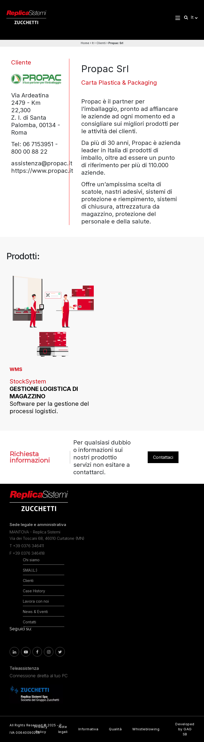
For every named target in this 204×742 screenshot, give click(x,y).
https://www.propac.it (42, 170)
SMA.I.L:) (30, 570)
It (93, 43)
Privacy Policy (41, 729)
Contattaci (163, 457)
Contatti (29, 622)
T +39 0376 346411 (27, 545)
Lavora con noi (36, 601)
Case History (34, 591)
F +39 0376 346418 (27, 553)
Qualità (115, 729)
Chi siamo (31, 560)
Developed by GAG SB (184, 729)
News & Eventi (35, 611)
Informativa (88, 729)
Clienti (101, 43)
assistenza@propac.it (41, 163)
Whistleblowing (145, 729)
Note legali (63, 729)
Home (85, 43)
